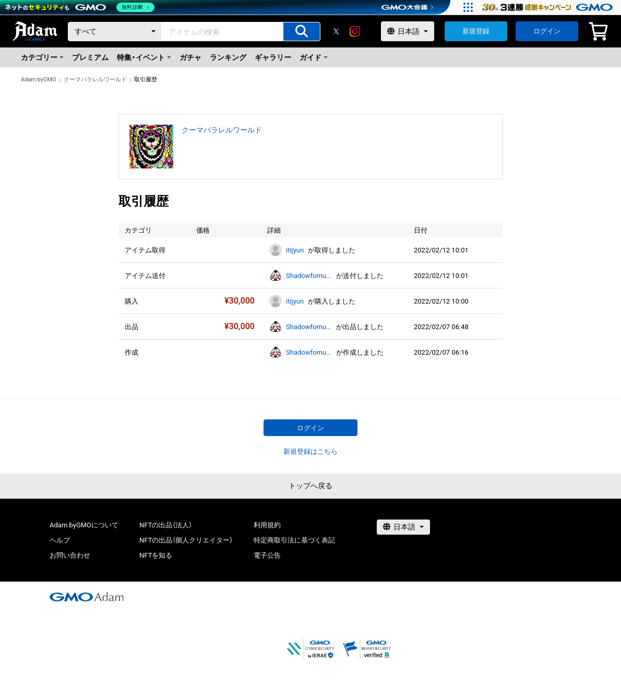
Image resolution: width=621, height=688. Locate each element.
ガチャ (190, 57)
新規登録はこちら (310, 451)
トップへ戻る (310, 485)
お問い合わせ (70, 555)
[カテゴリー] (115, 31)
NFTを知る (155, 555)
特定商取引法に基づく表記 (294, 540)
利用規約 (267, 525)
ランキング (228, 57)
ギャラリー (273, 57)
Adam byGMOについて (84, 525)
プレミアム (90, 57)
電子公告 (267, 555)
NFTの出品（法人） (165, 525)
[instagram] (355, 31)
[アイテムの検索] (301, 31)
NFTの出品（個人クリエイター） (186, 540)
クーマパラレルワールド (95, 79)
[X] (336, 31)
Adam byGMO (38, 79)
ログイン (546, 31)
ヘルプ (60, 540)
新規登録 (475, 31)
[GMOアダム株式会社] (87, 596)
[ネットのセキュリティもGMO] (80, 7)
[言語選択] (407, 31)
